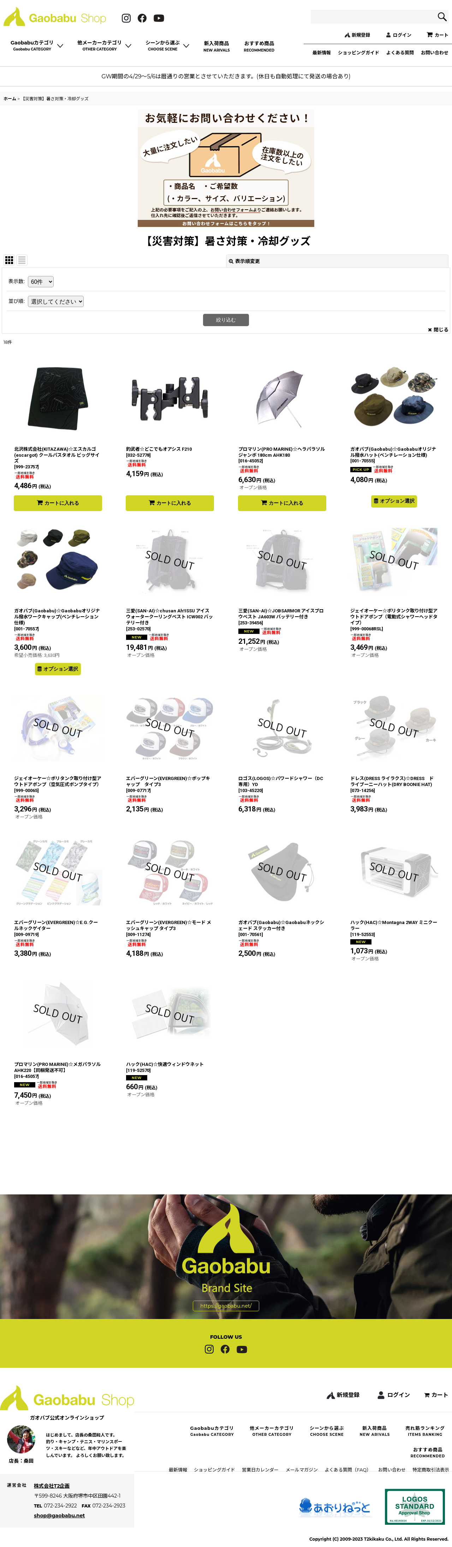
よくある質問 (400, 52)
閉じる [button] (438, 329)
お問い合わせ (434, 52)
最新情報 (322, 52)
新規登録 (361, 35)
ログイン (402, 35)
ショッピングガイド (358, 52)
